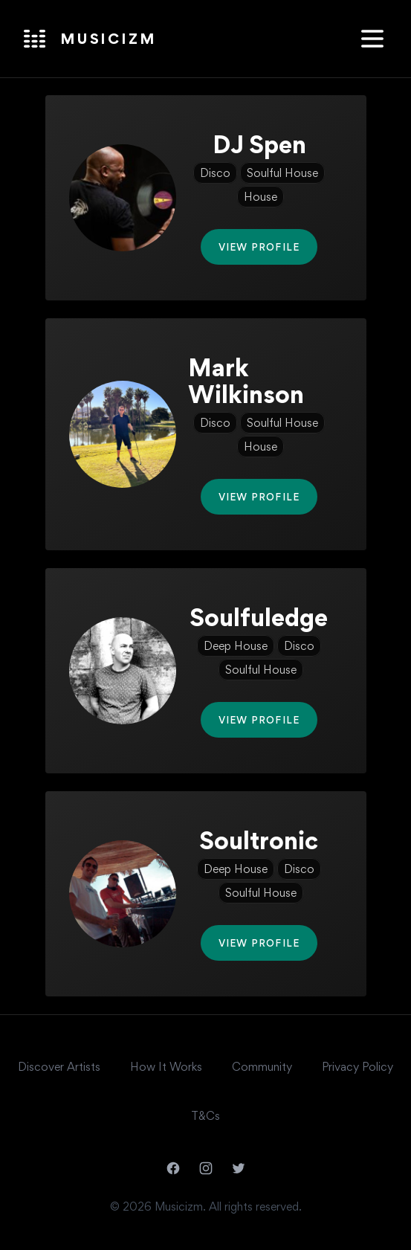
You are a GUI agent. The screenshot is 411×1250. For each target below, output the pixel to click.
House (260, 197)
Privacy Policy (357, 1067)
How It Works (166, 1067)
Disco (215, 173)
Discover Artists (59, 1067)
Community (262, 1067)
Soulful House (282, 173)
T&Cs (205, 1116)
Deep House (236, 646)
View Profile (259, 247)
